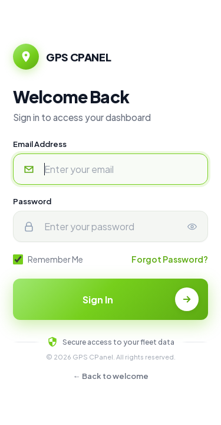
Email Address (40, 144)
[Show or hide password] (192, 226)
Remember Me (48, 259)
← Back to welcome (111, 376)
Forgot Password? (169, 259)
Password (32, 201)
